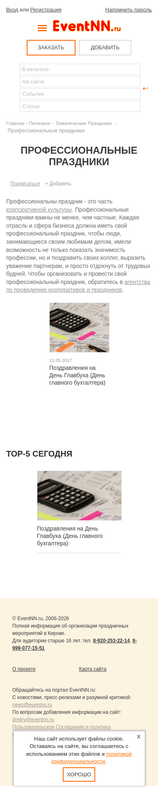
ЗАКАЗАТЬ (51, 47)
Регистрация (46, 10)
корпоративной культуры (39, 209)
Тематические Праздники (84, 123)
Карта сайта (93, 669)
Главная (15, 123)
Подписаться (25, 184)
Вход (12, 10)
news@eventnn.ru (32, 705)
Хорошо (79, 774)
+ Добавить (58, 184)
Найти (12, 88)
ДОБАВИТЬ (105, 47)
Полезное (40, 123)
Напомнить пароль (128, 10)
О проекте (24, 669)
